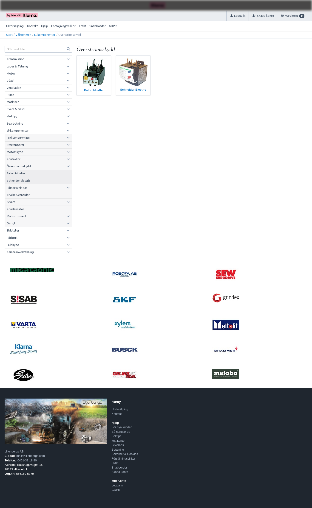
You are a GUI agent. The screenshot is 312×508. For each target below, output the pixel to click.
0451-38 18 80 (27, 460)
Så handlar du (121, 431)
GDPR (113, 26)
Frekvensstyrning (18, 137)
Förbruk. (12, 237)
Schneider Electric (18, 180)
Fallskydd (13, 244)
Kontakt (32, 26)
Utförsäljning (15, 26)
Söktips (117, 436)
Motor (11, 73)
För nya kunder (122, 427)
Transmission (15, 59)
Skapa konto (120, 472)
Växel (10, 80)
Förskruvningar (17, 187)
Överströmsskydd (19, 166)
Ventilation (14, 87)
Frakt (82, 26)
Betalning (118, 449)
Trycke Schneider (18, 194)
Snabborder (97, 26)
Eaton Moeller (16, 173)
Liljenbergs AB (14, 451)
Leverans (118, 445)
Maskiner (13, 101)
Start (9, 34)
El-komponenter (44, 34)
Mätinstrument (16, 216)
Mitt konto (118, 440)
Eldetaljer (13, 230)
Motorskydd (15, 152)
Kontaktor (13, 159)
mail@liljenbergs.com (30, 456)
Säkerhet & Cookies (125, 454)
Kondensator (15, 209)
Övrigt (11, 223)
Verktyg (12, 116)
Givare (11, 202)
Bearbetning (15, 123)
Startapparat (15, 144)
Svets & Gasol (16, 109)
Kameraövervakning (20, 252)
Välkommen (23, 34)
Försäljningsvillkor (63, 26)
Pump (10, 94)
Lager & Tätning (17, 66)
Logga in (117, 485)
